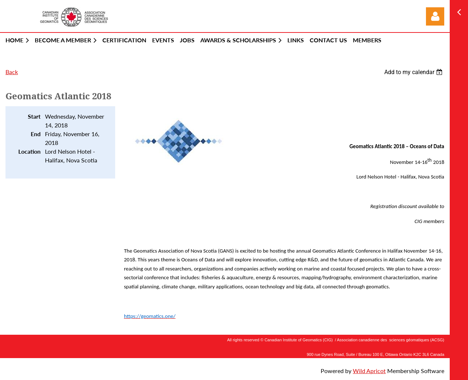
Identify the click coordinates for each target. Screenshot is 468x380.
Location (29, 151)
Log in (435, 16)
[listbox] (414, 72)
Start (34, 116)
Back (11, 71)
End (36, 133)
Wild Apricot (369, 370)
